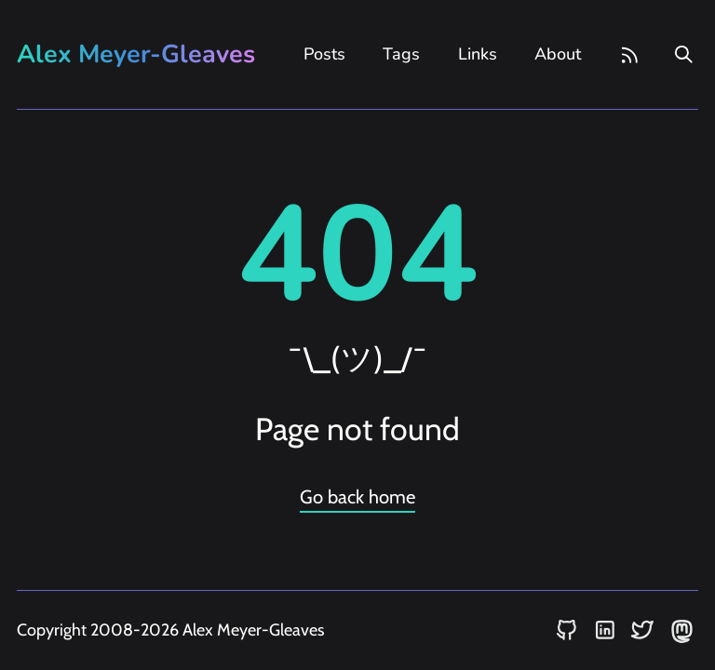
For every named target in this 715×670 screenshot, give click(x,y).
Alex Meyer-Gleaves (136, 54)
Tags (401, 54)
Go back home (357, 496)
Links (477, 54)
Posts (324, 54)
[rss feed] (630, 54)
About (557, 54)
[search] (684, 55)
